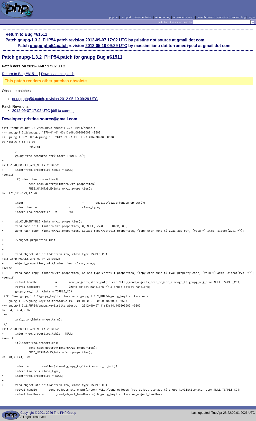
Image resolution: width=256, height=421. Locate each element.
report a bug (162, 17)
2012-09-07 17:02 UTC (106, 40)
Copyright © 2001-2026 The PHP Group (48, 413)
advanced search (183, 17)
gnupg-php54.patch (49, 45)
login (252, 17)
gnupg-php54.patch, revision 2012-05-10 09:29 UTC (55, 99)
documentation (143, 17)
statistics (222, 17)
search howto (205, 17)
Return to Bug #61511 (26, 34)
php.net (113, 17)
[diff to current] (63, 111)
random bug (238, 17)
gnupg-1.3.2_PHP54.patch (43, 40)
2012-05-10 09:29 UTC (106, 45)
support (126, 17)
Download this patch (58, 74)
